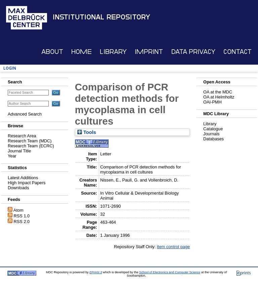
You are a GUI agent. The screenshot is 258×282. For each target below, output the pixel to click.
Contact (237, 52)
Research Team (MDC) (30, 140)
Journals (211, 133)
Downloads (18, 187)
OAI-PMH (212, 101)
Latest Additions (23, 177)
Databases (213, 138)
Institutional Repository (101, 17)
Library (113, 52)
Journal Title (19, 150)
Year (12, 155)
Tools (86, 132)
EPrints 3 (95, 272)
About (52, 52)
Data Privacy (193, 52)
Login (9, 68)
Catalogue (213, 128)
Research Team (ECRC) (31, 145)
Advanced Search (25, 114)
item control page (173, 246)
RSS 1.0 (22, 215)
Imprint (149, 52)
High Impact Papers (26, 182)
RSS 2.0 (22, 221)
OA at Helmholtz (218, 96)
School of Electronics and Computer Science (169, 272)
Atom (18, 210)
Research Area (22, 135)
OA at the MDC (217, 91)
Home (81, 52)
